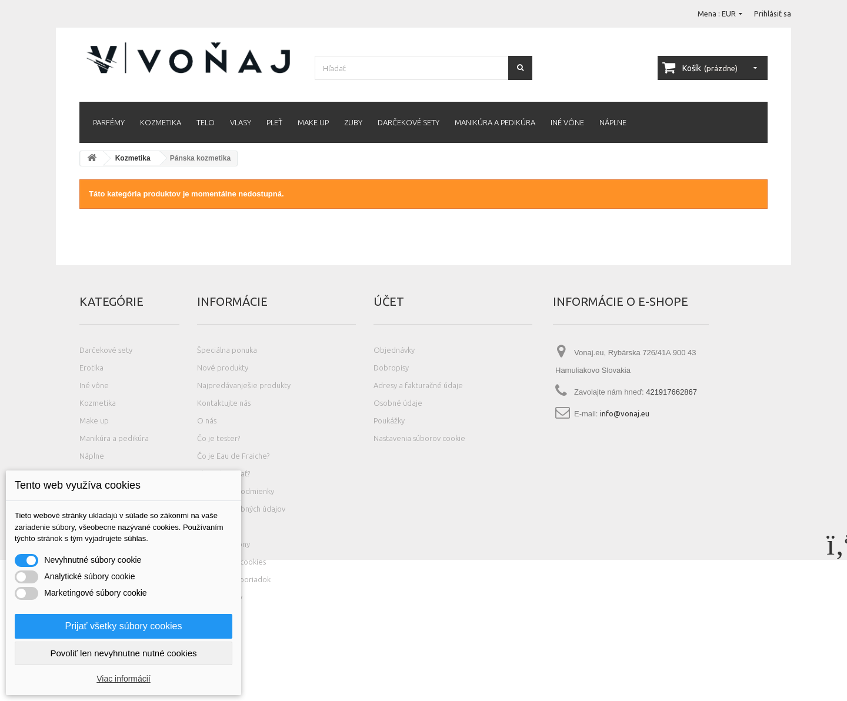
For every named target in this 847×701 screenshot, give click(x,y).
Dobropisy (391, 367)
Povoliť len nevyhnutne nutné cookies (123, 653)
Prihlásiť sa (772, 13)
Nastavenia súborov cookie (419, 438)
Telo (205, 122)
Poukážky (389, 420)
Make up (313, 122)
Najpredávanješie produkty (244, 385)
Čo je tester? (218, 438)
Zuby (353, 122)
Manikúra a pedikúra (495, 122)
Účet (389, 301)
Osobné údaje (398, 403)
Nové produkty (222, 367)
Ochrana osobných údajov (241, 509)
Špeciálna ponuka (227, 350)
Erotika (91, 367)
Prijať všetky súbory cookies (123, 626)
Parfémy (109, 122)
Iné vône (567, 122)
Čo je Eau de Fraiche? (233, 456)
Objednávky (394, 350)
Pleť (274, 122)
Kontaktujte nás (224, 403)
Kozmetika (160, 122)
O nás (206, 420)
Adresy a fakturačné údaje (418, 385)
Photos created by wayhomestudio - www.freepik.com (147, 695)
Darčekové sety (408, 122)
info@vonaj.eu (624, 413)
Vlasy (240, 122)
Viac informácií (123, 678)
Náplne (612, 122)
